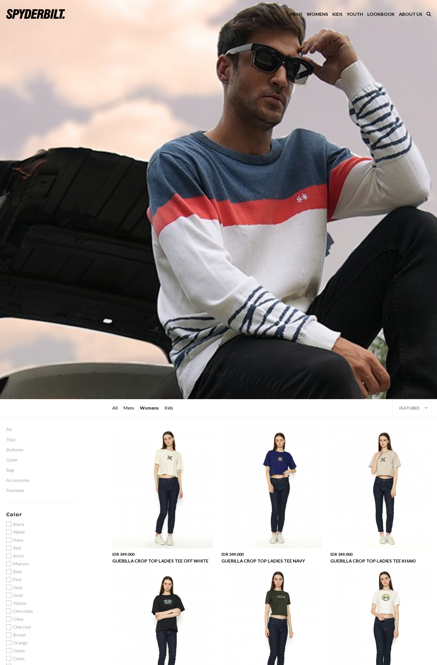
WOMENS (317, 14)
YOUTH (355, 14)
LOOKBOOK (381, 14)
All (115, 407)
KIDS (337, 14)
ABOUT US (410, 14)
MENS (296, 14)
